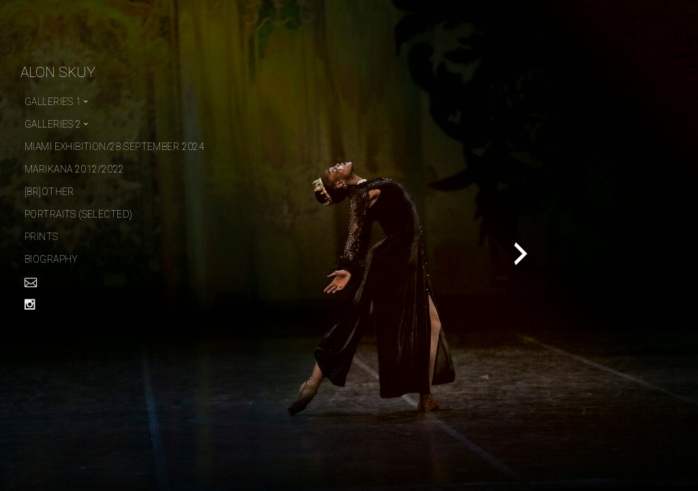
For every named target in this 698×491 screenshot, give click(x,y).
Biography (51, 259)
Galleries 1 (53, 101)
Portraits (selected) (78, 214)
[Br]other (49, 191)
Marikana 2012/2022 (75, 169)
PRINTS (42, 236)
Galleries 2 (53, 124)
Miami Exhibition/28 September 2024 (114, 146)
